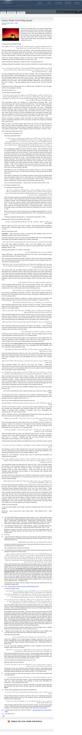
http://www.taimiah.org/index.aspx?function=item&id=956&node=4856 (23, 586)
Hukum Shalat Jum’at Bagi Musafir (17, 20)
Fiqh (5, 24)
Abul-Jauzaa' (11, 4)
